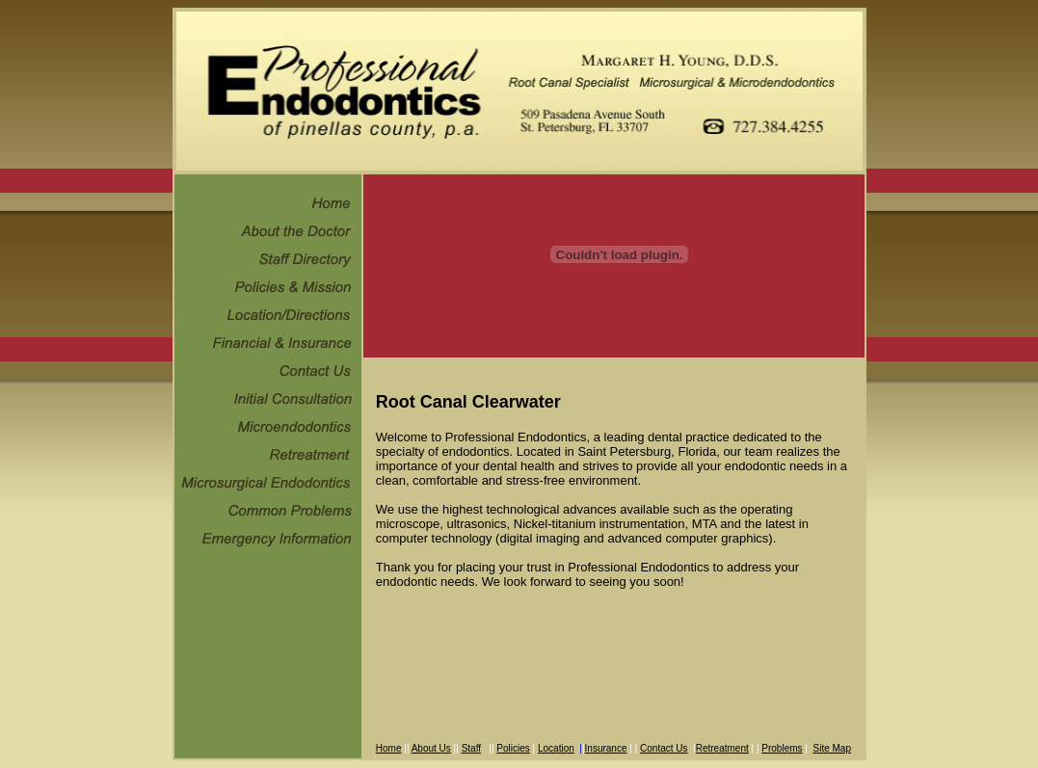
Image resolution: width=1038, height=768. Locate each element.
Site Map (831, 748)
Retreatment (722, 748)
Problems (781, 748)
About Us (431, 748)
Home (389, 748)
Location (556, 748)
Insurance (606, 748)
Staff (471, 748)
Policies (512, 748)
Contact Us (663, 748)
